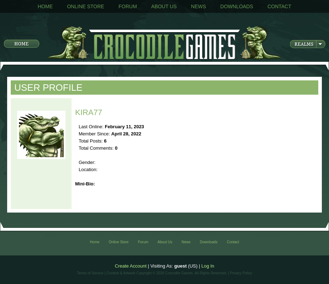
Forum (127, 6)
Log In (207, 266)
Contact (279, 6)
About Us (164, 6)
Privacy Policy (241, 273)
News (198, 6)
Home (45, 6)
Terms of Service (90, 273)
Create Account (131, 266)
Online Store (85, 6)
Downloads (236, 6)
